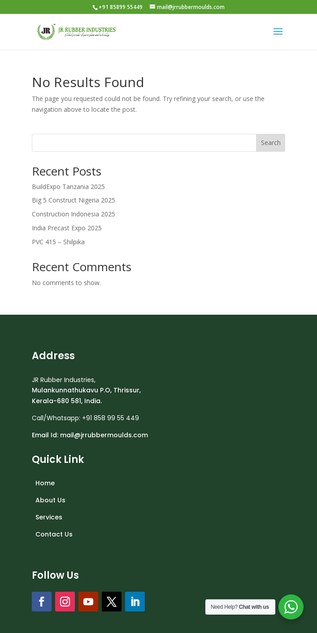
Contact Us (54, 534)
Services (48, 517)
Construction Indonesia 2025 (73, 214)
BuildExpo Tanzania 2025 (68, 186)
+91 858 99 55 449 (110, 417)
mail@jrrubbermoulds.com (104, 435)
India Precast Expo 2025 (67, 228)
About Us (50, 500)
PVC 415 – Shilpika (58, 241)
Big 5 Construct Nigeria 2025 (73, 200)
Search (271, 142)
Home (45, 483)
